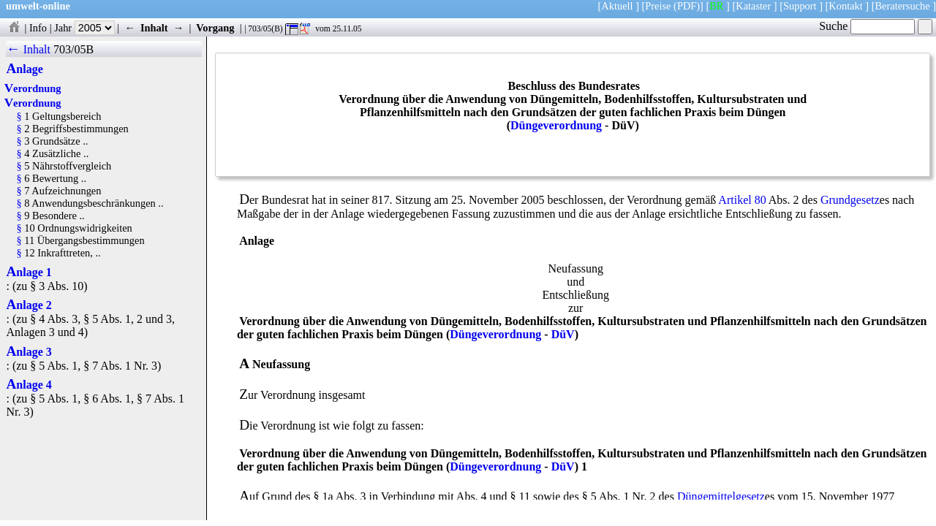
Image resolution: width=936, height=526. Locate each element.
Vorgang (215, 28)
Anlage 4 (28, 384)
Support (800, 6)
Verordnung (32, 88)
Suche (867, 26)
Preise (658, 6)
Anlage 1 (28, 272)
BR (716, 6)
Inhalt (154, 28)
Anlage (24, 69)
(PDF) (686, 6)
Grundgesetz (850, 200)
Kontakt (845, 6)
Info (38, 28)
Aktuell (617, 6)
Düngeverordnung (556, 125)
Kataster (753, 6)
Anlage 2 (28, 305)
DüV (563, 334)
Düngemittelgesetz (721, 496)
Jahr (84, 28)
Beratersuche (902, 6)
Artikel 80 (742, 200)
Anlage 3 (28, 352)
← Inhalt (28, 49)
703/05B (73, 49)
